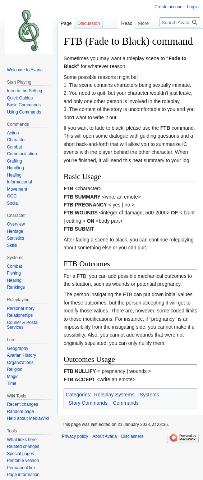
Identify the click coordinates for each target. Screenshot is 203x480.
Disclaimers (132, 436)
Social (13, 203)
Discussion (88, 23)
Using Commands (24, 112)
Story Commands (88, 403)
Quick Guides (20, 98)
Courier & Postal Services (22, 325)
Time (11, 383)
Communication (22, 153)
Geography (17, 348)
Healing (14, 175)
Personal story (20, 308)
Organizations (20, 362)
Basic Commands (24, 104)
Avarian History (21, 355)
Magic (12, 376)
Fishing (14, 273)
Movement (17, 189)
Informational (19, 182)
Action (13, 132)
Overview (16, 224)
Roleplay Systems (114, 394)
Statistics (15, 238)
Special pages (20, 453)
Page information (23, 474)
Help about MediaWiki (28, 418)
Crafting (14, 161)
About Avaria (104, 436)
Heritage (15, 231)
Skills (12, 245)
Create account (169, 6)
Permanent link (21, 467)
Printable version (23, 460)
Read (124, 23)
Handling (15, 167)
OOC (12, 196)
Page (66, 23)
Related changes (23, 446)
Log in (193, 6)
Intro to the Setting (24, 90)
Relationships (20, 315)
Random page (20, 411)
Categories (78, 394)
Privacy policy (75, 436)
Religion (14, 369)
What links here (22, 439)
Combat (14, 147)
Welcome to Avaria (25, 69)
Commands (126, 403)
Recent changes (22, 404)
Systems (149, 394)
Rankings (16, 287)
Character (16, 139)
